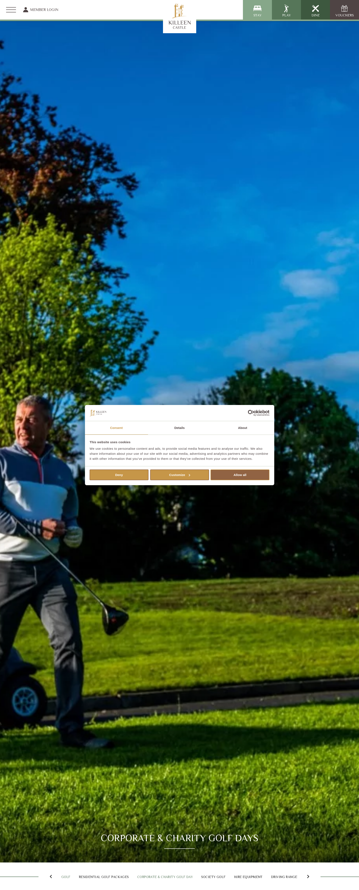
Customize (179, 475)
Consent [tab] (116, 427)
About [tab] (242, 427)
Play (286, 10)
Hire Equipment (282, 876)
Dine (315, 10)
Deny (119, 475)
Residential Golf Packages (107, 876)
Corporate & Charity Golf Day (182, 876)
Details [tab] (179, 427)
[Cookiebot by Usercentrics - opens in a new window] (251, 413)
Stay (257, 10)
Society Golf (241, 876)
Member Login (40, 9)
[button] (46, 876)
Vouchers (344, 10)
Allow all (240, 475)
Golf (62, 876)
